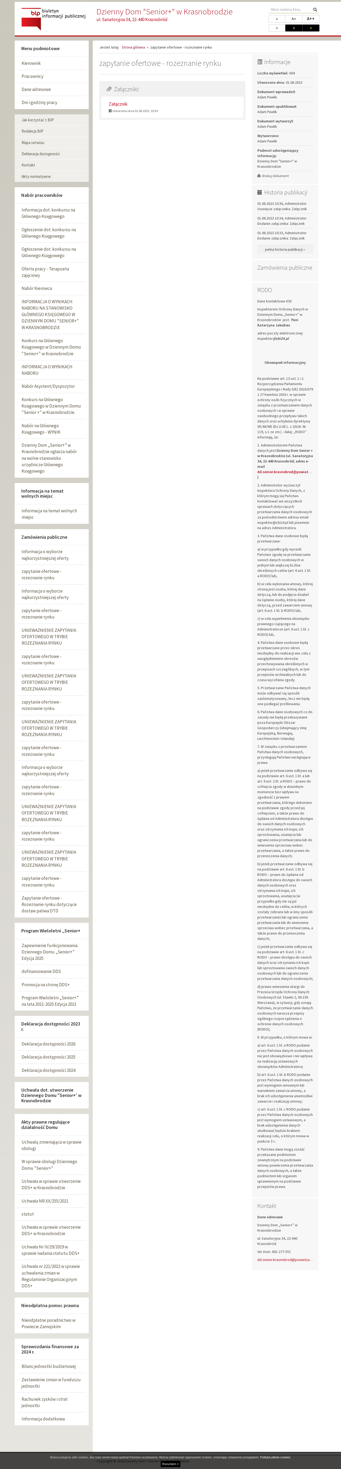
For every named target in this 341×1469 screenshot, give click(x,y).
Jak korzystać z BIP (38, 119)
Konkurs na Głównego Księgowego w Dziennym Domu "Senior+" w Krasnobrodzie (51, 347)
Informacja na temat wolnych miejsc (49, 514)
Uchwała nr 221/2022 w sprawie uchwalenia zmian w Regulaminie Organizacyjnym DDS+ (51, 1276)
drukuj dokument (273, 175)
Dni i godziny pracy (39, 102)
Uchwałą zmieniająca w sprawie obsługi (52, 1145)
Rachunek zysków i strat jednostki (45, 1402)
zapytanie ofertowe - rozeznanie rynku (42, 574)
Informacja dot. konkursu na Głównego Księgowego (48, 213)
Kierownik (31, 63)
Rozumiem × (170, 1464)
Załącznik (118, 104)
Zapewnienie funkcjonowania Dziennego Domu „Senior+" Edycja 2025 (50, 952)
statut (28, 1214)
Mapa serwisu (33, 142)
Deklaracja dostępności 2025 (48, 1057)
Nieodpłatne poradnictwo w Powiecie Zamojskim (48, 1323)
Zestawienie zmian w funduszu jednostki (51, 1383)
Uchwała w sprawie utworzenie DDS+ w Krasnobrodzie (51, 1184)
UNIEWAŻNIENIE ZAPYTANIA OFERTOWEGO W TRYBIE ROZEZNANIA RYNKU (49, 636)
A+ (297, 18)
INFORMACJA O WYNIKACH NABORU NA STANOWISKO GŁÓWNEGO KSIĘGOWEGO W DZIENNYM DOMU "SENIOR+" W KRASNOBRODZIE (50, 314)
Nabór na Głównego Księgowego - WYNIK (41, 429)
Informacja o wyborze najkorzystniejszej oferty (45, 555)
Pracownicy (32, 76)
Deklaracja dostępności (41, 153)
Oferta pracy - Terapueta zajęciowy (45, 272)
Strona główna (133, 47)
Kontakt (28, 164)
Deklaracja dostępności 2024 (48, 1070)
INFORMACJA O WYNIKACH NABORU (47, 370)
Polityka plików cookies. (275, 1457)
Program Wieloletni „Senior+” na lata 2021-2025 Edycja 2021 (50, 1001)
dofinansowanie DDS (41, 971)
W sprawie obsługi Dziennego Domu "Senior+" (49, 1165)
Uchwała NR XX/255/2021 (45, 1201)
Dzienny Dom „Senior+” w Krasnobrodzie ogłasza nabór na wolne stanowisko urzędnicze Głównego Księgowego (49, 458)
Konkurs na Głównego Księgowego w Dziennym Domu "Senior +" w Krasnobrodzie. (51, 406)
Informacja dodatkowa (43, 1419)
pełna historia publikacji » (285, 249)
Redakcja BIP (32, 131)
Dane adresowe (36, 89)
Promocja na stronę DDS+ (46, 985)
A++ (313, 18)
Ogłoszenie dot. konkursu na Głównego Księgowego (49, 233)
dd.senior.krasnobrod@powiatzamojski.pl (290, 1259)
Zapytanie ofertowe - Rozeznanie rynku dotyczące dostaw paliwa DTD (49, 904)
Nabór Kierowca (37, 288)
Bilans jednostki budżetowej (49, 1366)
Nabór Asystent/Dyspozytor (48, 386)
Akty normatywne (36, 176)
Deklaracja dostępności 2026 (48, 1044)
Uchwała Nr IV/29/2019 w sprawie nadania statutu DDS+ (51, 1250)
